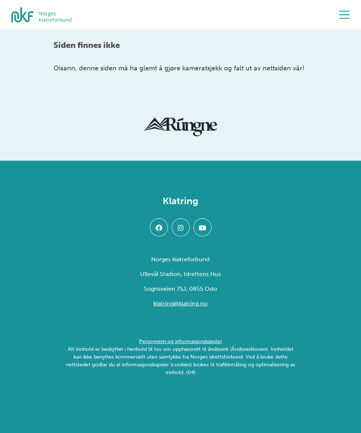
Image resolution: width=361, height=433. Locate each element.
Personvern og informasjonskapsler (180, 341)
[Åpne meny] (346, 14)
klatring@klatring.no (180, 303)
